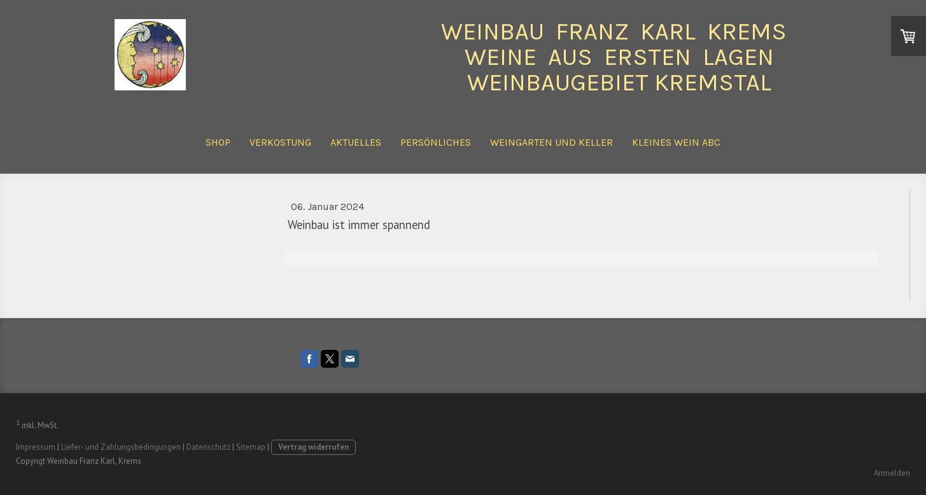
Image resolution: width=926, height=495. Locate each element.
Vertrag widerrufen (313, 447)
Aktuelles (355, 142)
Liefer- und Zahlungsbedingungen (121, 447)
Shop (218, 142)
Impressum (35, 447)
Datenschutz (208, 447)
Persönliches (435, 142)
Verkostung (280, 142)
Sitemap (250, 447)
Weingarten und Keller (551, 142)
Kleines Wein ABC (676, 142)
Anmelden (892, 473)
